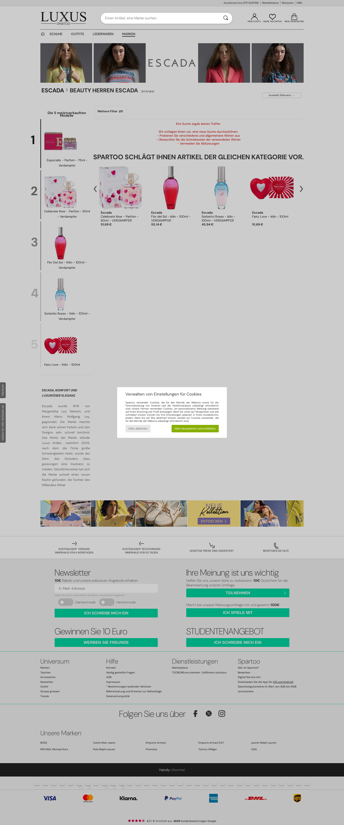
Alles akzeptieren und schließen (195, 428)
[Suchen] (225, 18)
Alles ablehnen (137, 428)
